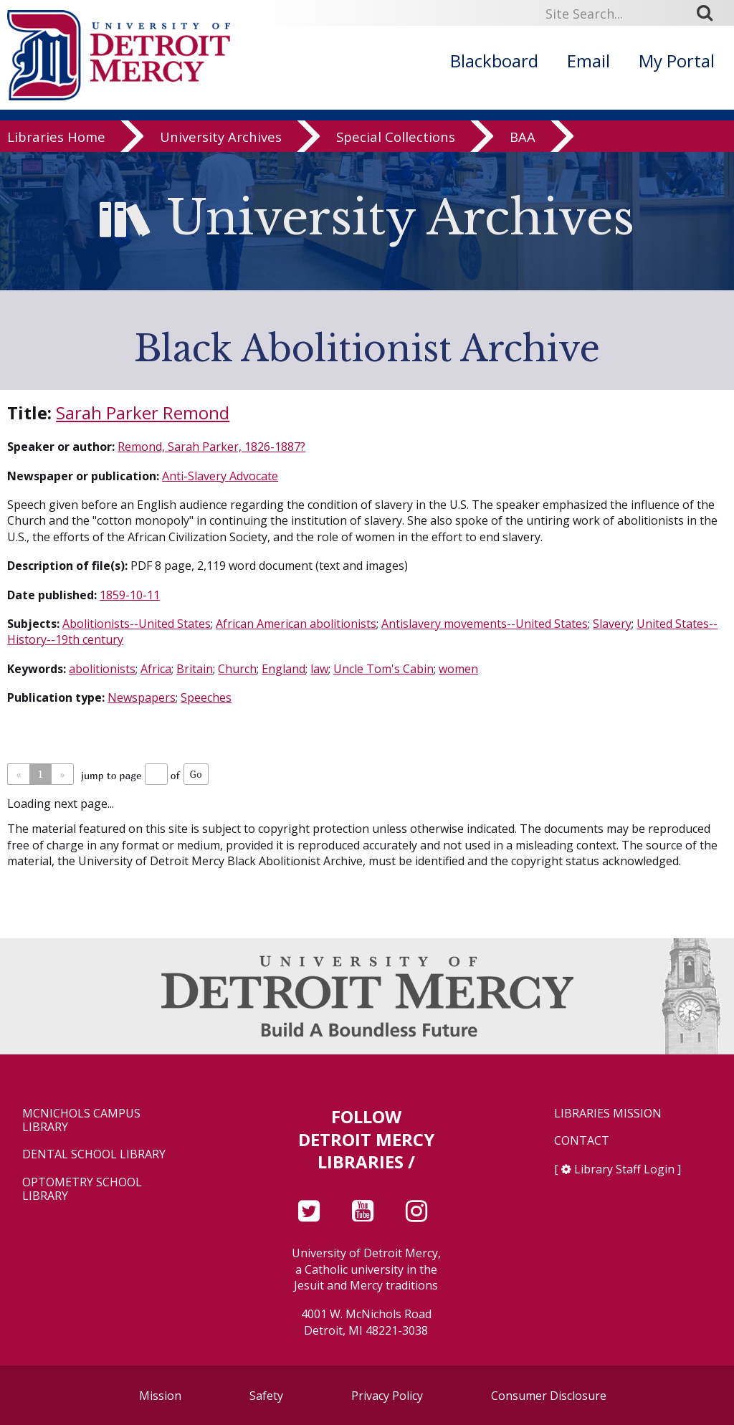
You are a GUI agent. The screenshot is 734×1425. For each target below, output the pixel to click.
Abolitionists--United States (136, 624)
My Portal (677, 60)
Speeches (206, 697)
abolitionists (102, 669)
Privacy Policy (387, 1395)
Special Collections (395, 137)
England (283, 669)
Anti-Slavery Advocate (220, 476)
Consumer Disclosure (548, 1395)
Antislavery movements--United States (484, 624)
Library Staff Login (624, 1169)
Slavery (612, 624)
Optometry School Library (82, 1189)
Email (588, 60)
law (319, 669)
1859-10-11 (130, 595)
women (458, 669)
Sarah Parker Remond (142, 412)
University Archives (221, 137)
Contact (581, 1141)
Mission (160, 1395)
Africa (155, 669)
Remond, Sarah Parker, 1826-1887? (211, 446)
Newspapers (142, 697)
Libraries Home (56, 137)
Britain (194, 669)
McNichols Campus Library (81, 1120)
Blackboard (494, 60)
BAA (522, 137)
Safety (266, 1395)
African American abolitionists (296, 624)
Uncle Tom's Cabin (383, 669)
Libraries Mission (608, 1113)
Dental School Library (94, 1154)
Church (237, 669)
